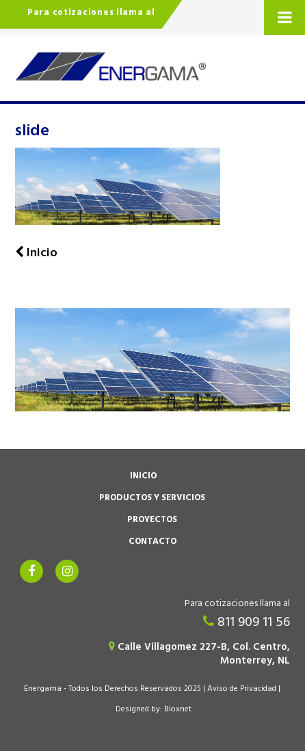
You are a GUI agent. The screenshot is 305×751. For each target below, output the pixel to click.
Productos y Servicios (152, 499)
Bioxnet (177, 710)
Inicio (143, 477)
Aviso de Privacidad (241, 689)
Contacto (152, 542)
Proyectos (152, 521)
